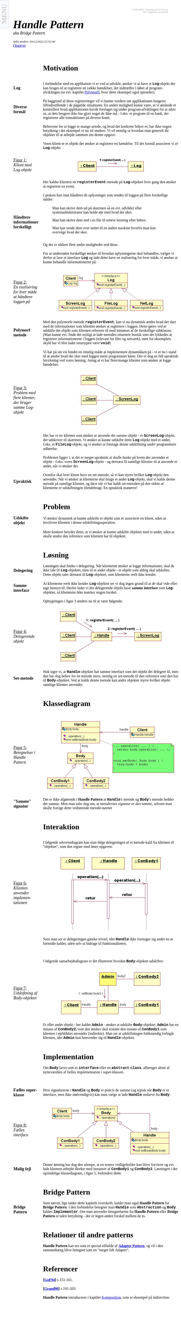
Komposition (111, 1297)
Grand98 (51, 1289)
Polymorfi (92, 92)
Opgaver (19, 45)
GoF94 (49, 1280)
